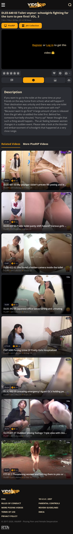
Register (37, 45)
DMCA (41, 512)
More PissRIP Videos (35, 144)
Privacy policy (9, 516)
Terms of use (8, 512)
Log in (49, 45)
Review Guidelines (48, 507)
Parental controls (49, 503)
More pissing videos (12, 507)
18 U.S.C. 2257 (45, 499)
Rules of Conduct (11, 503)
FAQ (3, 499)
